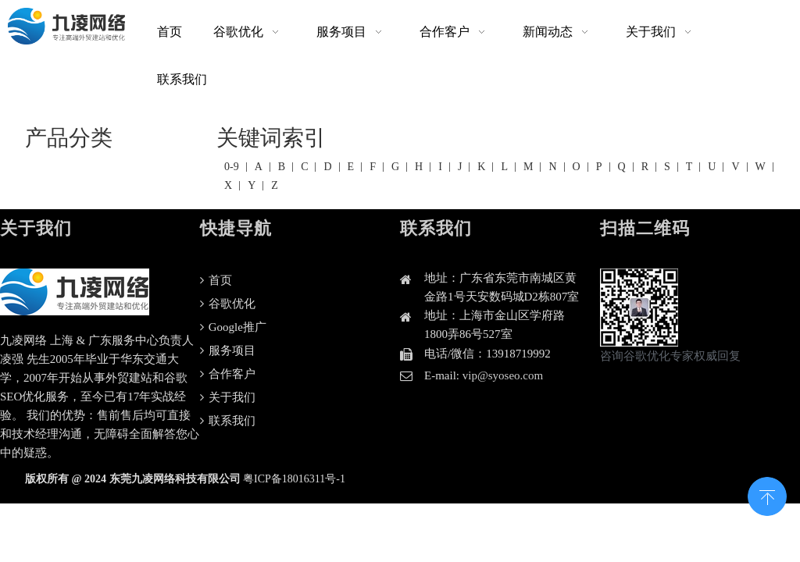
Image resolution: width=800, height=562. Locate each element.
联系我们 (227, 420)
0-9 (231, 167)
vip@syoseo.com (502, 375)
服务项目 (227, 350)
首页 (216, 280)
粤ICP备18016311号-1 (294, 479)
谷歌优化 (227, 303)
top (767, 494)
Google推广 (233, 327)
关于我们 (227, 397)
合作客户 (227, 374)
